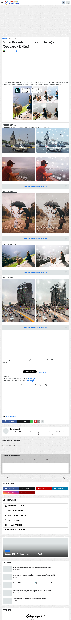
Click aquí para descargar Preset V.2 (35, 238)
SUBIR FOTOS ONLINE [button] (14, 510)
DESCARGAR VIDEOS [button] (13, 525)
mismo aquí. (32, 378)
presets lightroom (14, 38)
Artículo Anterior (7, 478)
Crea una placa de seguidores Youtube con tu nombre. (30, 598)
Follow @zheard (43, 372)
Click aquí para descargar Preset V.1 (35, 186)
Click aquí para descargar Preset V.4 (35, 327)
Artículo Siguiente (63, 478)
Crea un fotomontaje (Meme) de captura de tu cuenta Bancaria (32, 591)
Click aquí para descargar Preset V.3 (35, 272)
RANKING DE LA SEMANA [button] (15, 506)
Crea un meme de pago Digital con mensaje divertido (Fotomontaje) (34, 575)
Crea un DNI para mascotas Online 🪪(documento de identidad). (32, 583)
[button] (2, 2)
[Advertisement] (35, 21)
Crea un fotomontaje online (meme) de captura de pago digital (32, 567)
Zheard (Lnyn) (15, 429)
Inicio (4, 38)
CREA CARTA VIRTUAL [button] (15, 530)
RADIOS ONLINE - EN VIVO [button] (15, 515)
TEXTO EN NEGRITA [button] (12, 520)
